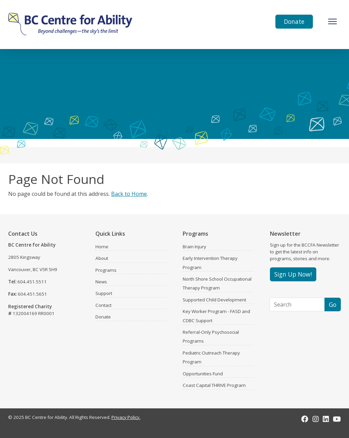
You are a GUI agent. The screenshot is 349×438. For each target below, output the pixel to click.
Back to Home (129, 194)
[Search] (297, 304)
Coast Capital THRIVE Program (214, 385)
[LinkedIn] (326, 419)
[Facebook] (304, 419)
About (101, 258)
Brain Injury (194, 247)
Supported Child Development (214, 300)
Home (101, 247)
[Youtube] (337, 419)
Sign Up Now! (293, 274)
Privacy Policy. (125, 417)
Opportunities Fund (203, 374)
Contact (103, 305)
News (101, 282)
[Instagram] (316, 419)
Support (103, 293)
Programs (106, 270)
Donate (294, 21)
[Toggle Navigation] (332, 21)
